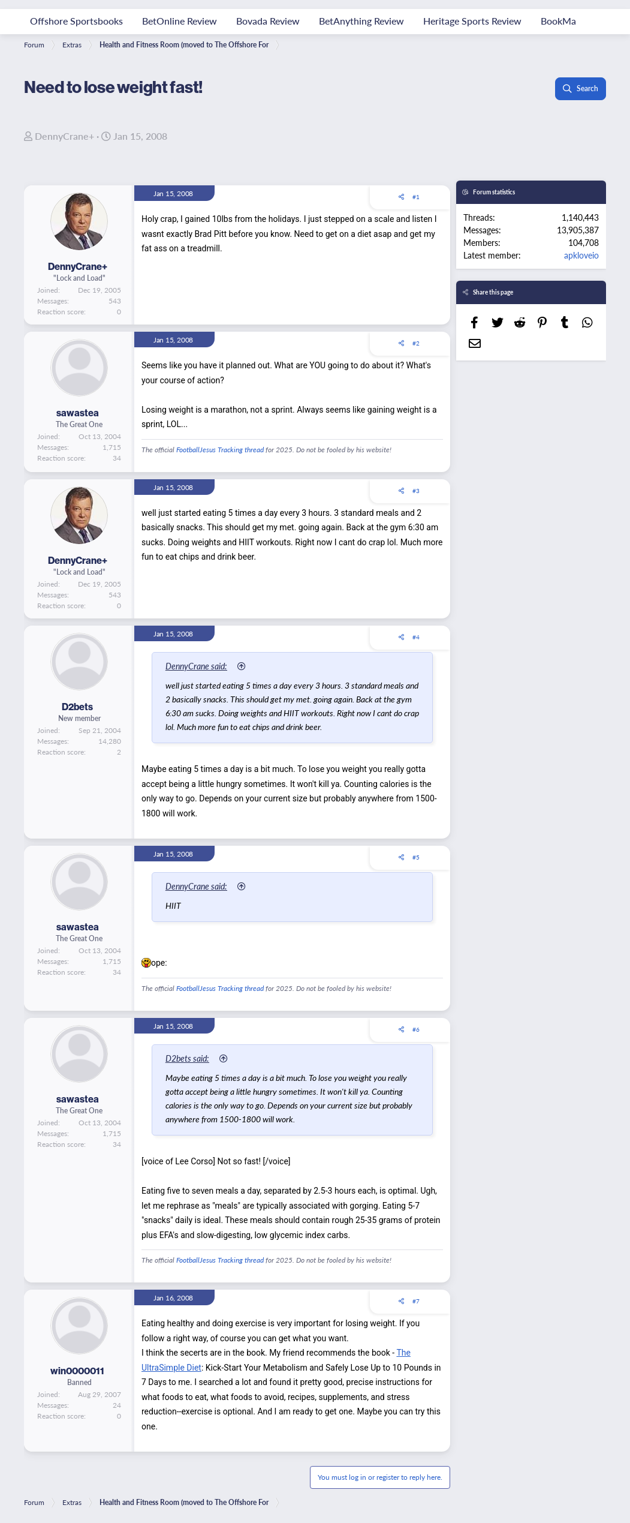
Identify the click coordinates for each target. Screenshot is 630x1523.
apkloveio (581, 255)
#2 (416, 343)
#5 (416, 857)
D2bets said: (191, 1058)
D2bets (77, 707)
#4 (416, 637)
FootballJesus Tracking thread (220, 449)
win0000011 (77, 1371)
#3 (416, 490)
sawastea (77, 413)
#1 (416, 197)
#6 (416, 1029)
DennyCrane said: (200, 666)
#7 (416, 1301)
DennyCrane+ (64, 136)
